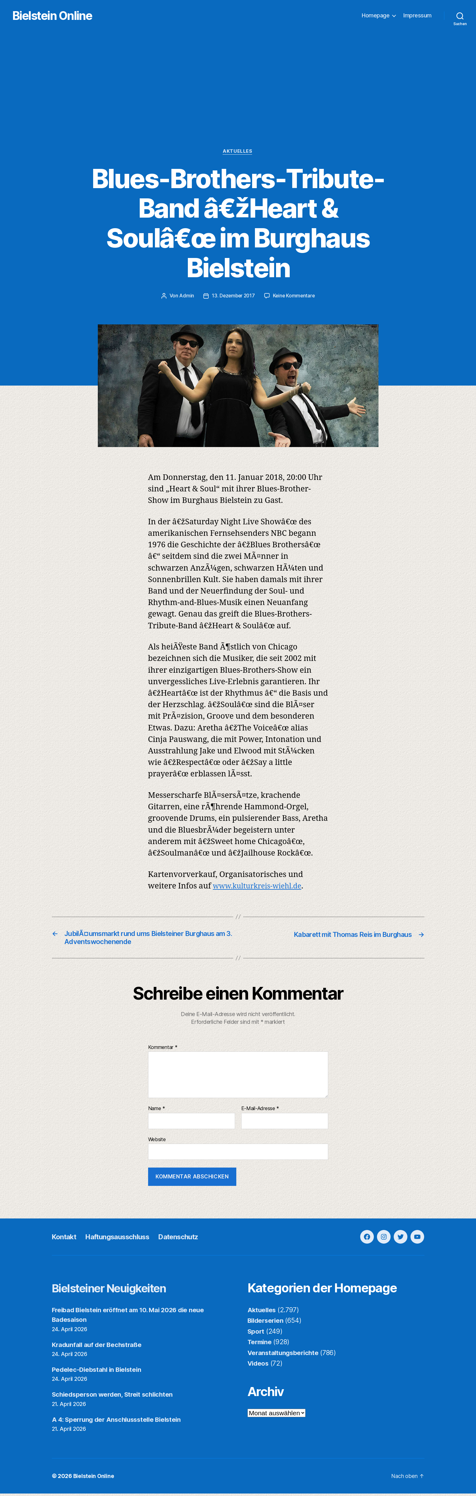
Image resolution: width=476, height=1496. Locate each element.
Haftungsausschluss (124, 1239)
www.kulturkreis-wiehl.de (262, 887)
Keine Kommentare (294, 296)
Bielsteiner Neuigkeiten (117, 1290)
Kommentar (163, 1050)
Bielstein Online (61, 16)
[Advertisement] (238, 102)
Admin (185, 296)
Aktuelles (238, 152)
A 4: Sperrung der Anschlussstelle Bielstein (120, 1422)
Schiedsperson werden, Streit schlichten (115, 1397)
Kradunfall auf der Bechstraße (99, 1347)
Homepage (375, 15)
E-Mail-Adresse (260, 1111)
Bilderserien (266, 1323)
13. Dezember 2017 (232, 296)
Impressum (417, 15)
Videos (258, 1366)
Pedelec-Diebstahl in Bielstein (98, 1372)
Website (157, 1142)
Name (156, 1111)
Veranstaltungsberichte (284, 1355)
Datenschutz (191, 1239)
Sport (256, 1334)
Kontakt (65, 1239)
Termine (260, 1345)
